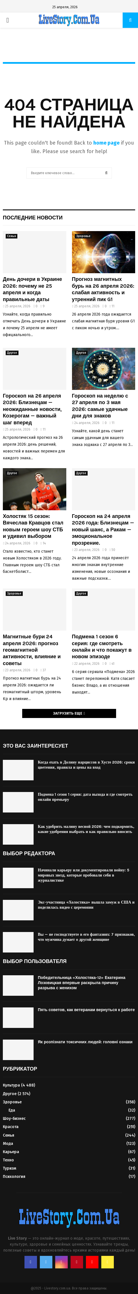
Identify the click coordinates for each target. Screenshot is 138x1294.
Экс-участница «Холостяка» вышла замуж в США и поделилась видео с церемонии (86, 905)
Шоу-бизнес (14, 1118)
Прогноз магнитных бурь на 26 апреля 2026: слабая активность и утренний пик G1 (103, 289)
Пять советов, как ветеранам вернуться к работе (86, 1009)
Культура (11, 1085)
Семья (11, 236)
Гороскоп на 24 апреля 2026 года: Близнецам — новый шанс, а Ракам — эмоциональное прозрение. (103, 529)
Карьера (11, 1151)
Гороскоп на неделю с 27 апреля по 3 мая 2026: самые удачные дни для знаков (100, 406)
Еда (12, 1110)
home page (106, 143)
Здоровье (83, 236)
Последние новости (33, 218)
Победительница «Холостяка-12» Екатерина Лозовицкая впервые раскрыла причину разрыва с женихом (81, 982)
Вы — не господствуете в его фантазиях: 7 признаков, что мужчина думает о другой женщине (86, 937)
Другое (12, 353)
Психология (14, 1176)
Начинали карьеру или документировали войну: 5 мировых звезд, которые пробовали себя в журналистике (83, 875)
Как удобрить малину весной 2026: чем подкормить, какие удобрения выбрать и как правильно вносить (86, 829)
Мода (8, 1143)
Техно (8, 1160)
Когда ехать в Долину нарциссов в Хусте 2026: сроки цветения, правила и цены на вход (86, 765)
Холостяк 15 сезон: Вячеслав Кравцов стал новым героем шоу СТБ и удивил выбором (33, 526)
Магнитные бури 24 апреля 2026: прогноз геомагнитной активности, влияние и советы (32, 649)
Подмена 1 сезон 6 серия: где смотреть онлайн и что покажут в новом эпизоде (102, 646)
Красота (10, 1126)
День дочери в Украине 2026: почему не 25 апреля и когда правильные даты (32, 289)
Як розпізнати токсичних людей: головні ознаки (85, 1042)
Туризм (9, 1168)
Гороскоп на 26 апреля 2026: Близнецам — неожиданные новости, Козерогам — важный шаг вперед (32, 409)
